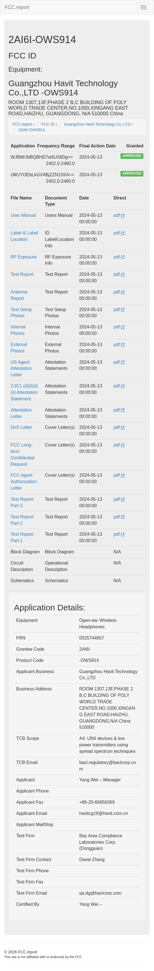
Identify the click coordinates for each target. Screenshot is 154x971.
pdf (118, 215)
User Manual (23, 215)
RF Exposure (24, 257)
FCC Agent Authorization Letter (24, 481)
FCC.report (16, 7)
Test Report (22, 274)
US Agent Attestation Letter (21, 368)
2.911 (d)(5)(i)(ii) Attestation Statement (24, 392)
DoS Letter (21, 427)
